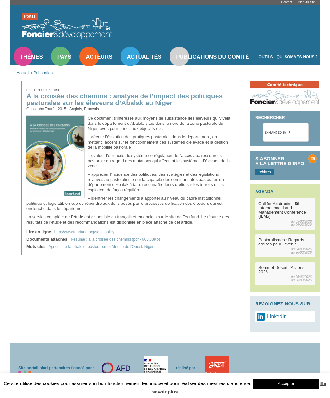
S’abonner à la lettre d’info (279, 161)
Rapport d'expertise (43, 90)
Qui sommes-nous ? (297, 57)
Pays (64, 57)
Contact (286, 2)
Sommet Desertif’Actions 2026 (281, 269)
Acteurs (99, 57)
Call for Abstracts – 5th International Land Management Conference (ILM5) (282, 210)
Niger (148, 246)
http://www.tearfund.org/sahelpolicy (84, 232)
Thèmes (31, 57)
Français (91, 109)
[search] (277, 132)
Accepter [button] (286, 383)
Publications (44, 73)
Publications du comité (212, 57)
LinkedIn (277, 316)
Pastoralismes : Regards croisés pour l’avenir (281, 241)
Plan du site (306, 2)
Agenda (264, 191)
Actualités (144, 57)
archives (264, 172)
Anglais (75, 109)
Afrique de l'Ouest (127, 246)
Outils (266, 57)
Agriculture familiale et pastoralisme (79, 246)
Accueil (23, 73)
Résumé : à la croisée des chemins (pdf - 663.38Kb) (115, 239)
